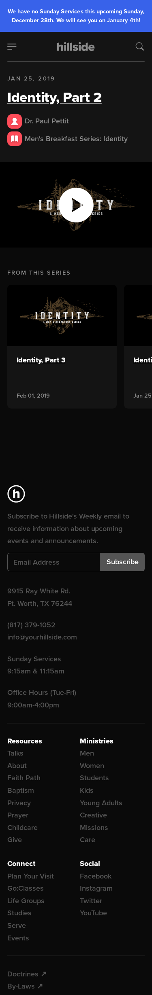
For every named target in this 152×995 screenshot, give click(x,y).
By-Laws (21, 986)
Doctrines (23, 974)
